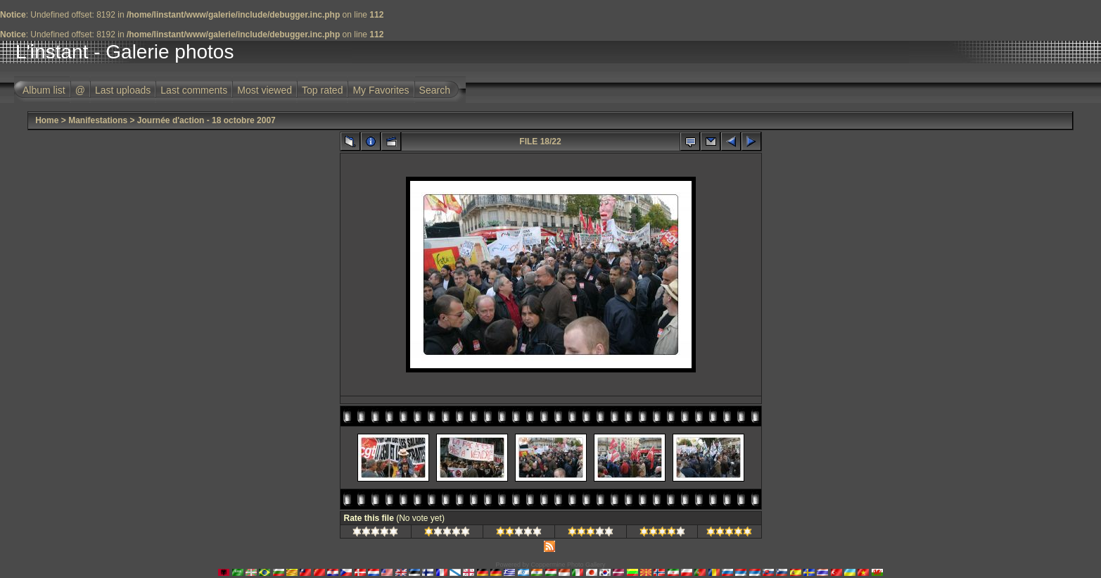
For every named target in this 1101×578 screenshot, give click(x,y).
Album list (44, 90)
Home (46, 120)
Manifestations (97, 120)
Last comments (193, 90)
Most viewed (264, 90)
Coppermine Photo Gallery (567, 564)
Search (434, 90)
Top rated (322, 90)
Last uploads (123, 90)
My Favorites (380, 90)
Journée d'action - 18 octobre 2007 (206, 120)
